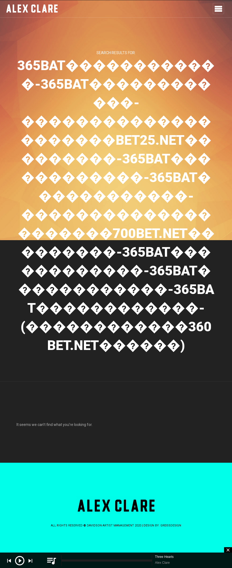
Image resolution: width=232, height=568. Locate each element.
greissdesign (170, 525)
